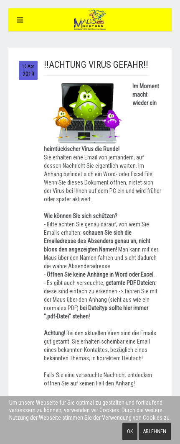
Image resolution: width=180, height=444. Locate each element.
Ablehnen (154, 431)
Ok (130, 431)
